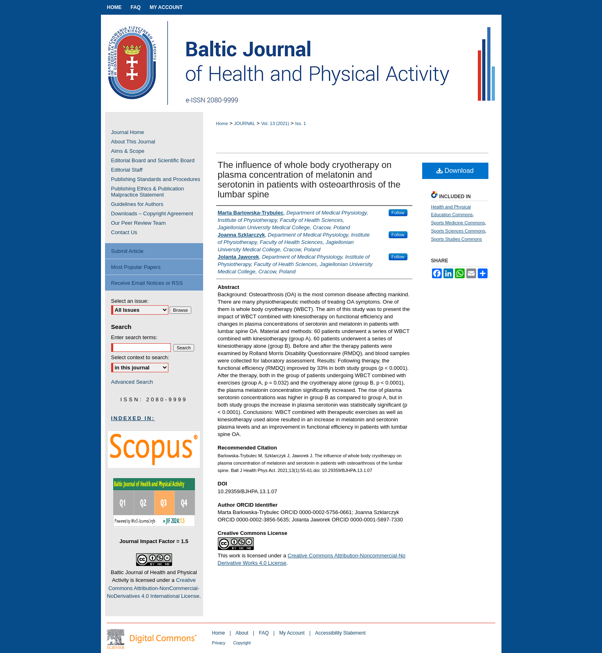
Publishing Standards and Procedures (155, 179)
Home (222, 123)
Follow (398, 212)
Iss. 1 (300, 123)
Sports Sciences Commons (458, 230)
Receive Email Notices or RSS (147, 283)
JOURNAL (244, 123)
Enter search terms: (134, 337)
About (241, 633)
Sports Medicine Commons (458, 222)
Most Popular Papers (136, 267)
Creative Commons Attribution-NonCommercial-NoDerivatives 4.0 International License (153, 588)
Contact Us (124, 232)
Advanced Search (132, 382)
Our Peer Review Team (138, 223)
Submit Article (127, 251)
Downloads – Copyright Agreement (152, 213)
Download (455, 170)
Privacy (219, 643)
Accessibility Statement (340, 633)
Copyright (242, 643)
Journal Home (127, 132)
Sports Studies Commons (456, 239)
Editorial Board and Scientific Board (153, 160)
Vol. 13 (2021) (275, 123)
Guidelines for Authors (137, 204)
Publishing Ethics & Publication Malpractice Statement (147, 192)
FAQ (264, 633)
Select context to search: (140, 357)
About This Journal (133, 142)
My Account (291, 633)
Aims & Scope (128, 151)
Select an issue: (130, 301)
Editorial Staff (127, 170)
